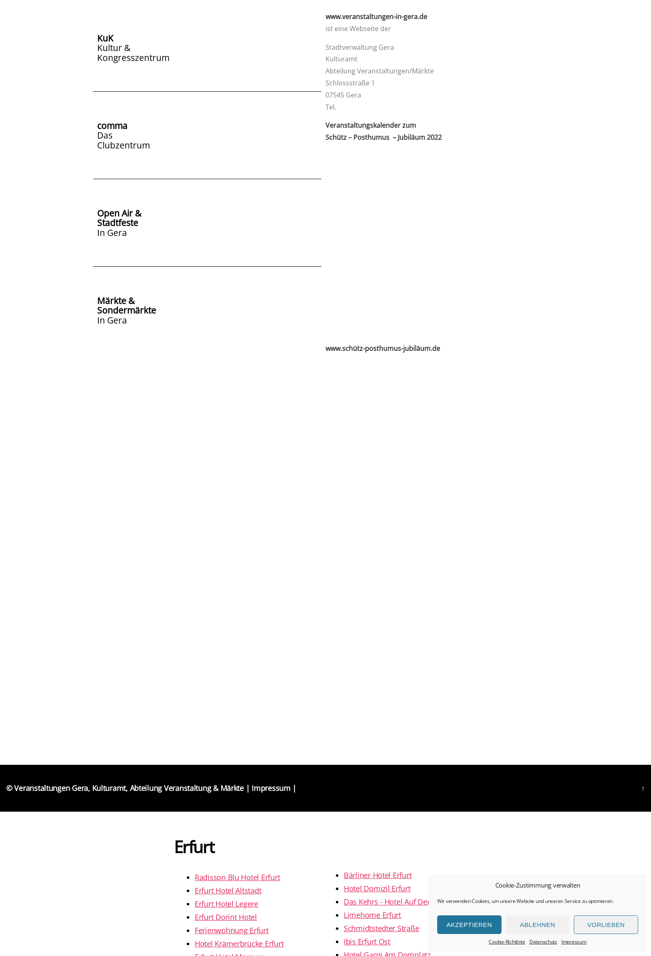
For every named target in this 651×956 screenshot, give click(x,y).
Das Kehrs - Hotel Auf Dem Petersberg (408, 902)
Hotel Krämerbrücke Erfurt (239, 944)
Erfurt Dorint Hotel (226, 917)
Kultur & (113, 47)
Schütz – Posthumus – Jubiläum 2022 (384, 137)
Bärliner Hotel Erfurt (377, 875)
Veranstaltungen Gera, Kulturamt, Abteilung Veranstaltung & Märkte (128, 788)
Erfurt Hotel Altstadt (228, 890)
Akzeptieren (469, 924)
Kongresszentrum (133, 57)
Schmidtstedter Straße (381, 928)
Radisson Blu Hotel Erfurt (237, 877)
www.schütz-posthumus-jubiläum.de (383, 348)
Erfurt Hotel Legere (226, 904)
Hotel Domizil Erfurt (377, 888)
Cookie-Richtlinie (507, 941)
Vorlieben (606, 924)
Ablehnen (538, 924)
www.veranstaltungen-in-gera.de (376, 16)
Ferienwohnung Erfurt (232, 930)
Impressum (574, 941)
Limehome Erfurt (372, 915)
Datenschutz (543, 941)
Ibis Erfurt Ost (367, 941)
